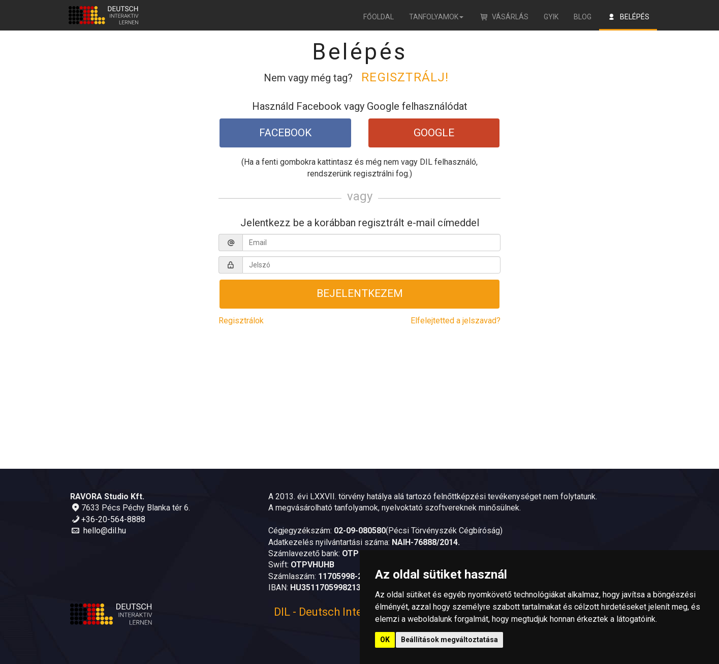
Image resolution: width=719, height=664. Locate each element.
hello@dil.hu (104, 530)
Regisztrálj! (405, 77)
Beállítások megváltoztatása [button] (449, 640)
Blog (582, 17)
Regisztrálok (241, 328)
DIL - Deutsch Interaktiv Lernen (351, 612)
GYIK (551, 17)
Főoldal (378, 17)
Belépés (628, 17)
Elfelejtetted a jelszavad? (456, 328)
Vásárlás (503, 17)
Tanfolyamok (436, 17)
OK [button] (385, 640)
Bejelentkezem (360, 299)
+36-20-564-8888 (113, 519)
